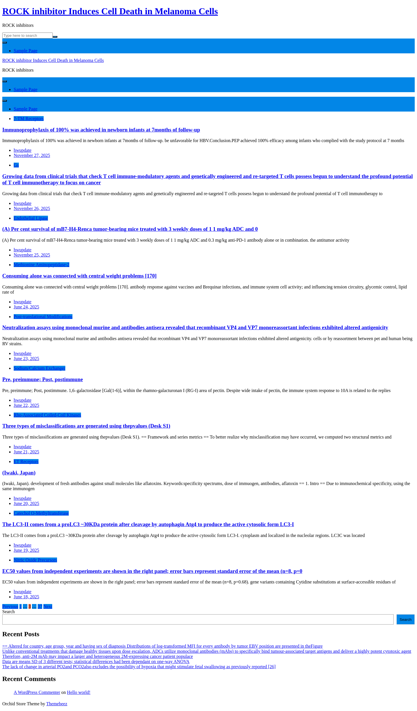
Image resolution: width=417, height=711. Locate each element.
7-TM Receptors (29, 118)
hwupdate (22, 150)
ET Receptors (26, 461)
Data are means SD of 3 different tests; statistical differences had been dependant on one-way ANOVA (95, 661)
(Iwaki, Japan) (18, 473)
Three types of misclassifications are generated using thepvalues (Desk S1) (86, 426)
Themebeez (56, 703)
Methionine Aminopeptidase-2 (41, 264)
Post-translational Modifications (43, 316)
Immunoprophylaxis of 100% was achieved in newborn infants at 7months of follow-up (101, 130)
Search (8, 611)
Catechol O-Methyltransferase (41, 513)
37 (40, 606)
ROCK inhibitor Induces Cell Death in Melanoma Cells (110, 11)
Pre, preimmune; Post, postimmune (42, 379)
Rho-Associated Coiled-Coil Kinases (47, 415)
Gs (16, 165)
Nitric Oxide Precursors (35, 560)
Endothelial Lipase (31, 218)
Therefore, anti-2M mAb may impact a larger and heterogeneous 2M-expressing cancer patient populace (97, 656)
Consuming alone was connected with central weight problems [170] (79, 276)
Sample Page (25, 50)
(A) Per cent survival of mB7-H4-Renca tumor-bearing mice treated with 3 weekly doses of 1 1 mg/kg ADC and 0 (130, 229)
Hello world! (78, 692)
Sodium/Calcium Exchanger (39, 368)
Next (47, 606)
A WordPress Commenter (37, 692)
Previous (10, 606)
